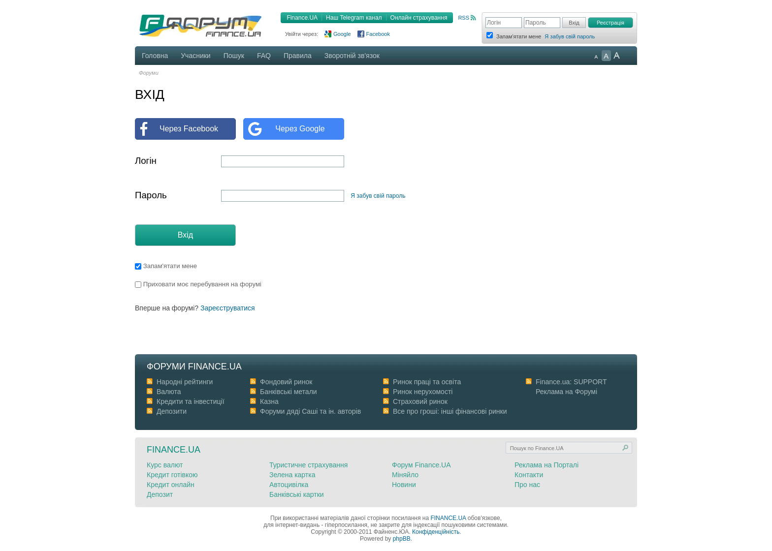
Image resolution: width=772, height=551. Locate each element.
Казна (269, 401)
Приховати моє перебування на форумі (198, 284)
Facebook (378, 34)
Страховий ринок (420, 401)
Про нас (527, 485)
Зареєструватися (227, 308)
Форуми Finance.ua (194, 366)
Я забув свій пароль (570, 36)
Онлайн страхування (419, 17)
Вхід (185, 235)
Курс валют (165, 465)
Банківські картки (296, 494)
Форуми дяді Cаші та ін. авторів (310, 411)
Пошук (234, 56)
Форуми (149, 73)
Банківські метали (288, 392)
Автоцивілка (288, 485)
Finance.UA (302, 17)
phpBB (402, 538)
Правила (298, 56)
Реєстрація (610, 23)
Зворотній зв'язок (352, 56)
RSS (463, 18)
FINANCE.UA (448, 518)
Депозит (160, 494)
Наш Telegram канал (354, 17)
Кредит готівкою (172, 475)
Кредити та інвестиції (191, 401)
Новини (404, 485)
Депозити (172, 411)
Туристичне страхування (308, 465)
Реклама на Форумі (566, 392)
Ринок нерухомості (422, 392)
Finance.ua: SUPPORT (571, 382)
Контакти (529, 475)
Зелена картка (292, 475)
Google (342, 34)
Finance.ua (173, 450)
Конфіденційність (435, 531)
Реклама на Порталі (547, 465)
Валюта (169, 392)
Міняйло (405, 475)
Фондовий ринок (286, 382)
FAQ (264, 56)
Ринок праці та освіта (427, 382)
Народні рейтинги (185, 382)
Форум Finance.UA (421, 465)
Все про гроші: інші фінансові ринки (450, 411)
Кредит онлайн (170, 485)
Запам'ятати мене (166, 266)
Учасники (195, 56)
